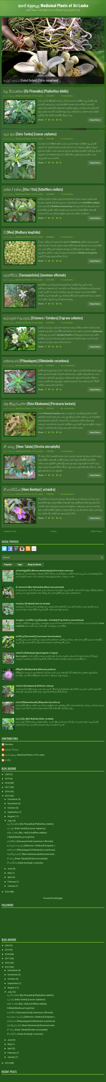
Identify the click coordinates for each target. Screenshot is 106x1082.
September (13, 812)
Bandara (9, 744)
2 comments (67, 194)
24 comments (67, 494)
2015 (7, 796)
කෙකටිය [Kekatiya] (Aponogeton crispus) (37, 653)
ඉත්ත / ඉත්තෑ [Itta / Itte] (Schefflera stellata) (33, 189)
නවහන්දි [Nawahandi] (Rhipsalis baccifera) (38, 702)
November (13, 803)
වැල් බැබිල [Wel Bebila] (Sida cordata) (34, 719)
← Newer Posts (9, 531)
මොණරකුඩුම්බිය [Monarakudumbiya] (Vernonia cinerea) (44, 570)
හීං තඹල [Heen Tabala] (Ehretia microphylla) (31, 446)
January (11, 886)
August (11, 816)
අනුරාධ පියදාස (11, 749)
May (10, 873)
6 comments (67, 237)
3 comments (67, 138)
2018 (7, 783)
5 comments (67, 96)
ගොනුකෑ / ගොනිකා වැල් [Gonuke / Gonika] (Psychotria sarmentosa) (50, 620)
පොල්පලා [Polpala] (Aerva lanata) (33, 603)
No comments (67, 365)
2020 (7, 774)
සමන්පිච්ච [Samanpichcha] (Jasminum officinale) (34, 275)
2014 (7, 891)
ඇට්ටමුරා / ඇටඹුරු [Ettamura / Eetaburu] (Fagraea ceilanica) (43, 318)
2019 (7, 778)
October (12, 808)
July (10, 820)
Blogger (58, 898)
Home (53, 531)
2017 (7, 787)
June (10, 868)
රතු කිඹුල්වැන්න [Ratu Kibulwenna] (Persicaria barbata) (39, 403)
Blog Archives (34, 564)
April (10, 877)
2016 (7, 791)
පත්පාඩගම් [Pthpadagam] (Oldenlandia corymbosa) (36, 360)
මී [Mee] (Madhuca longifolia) (21, 232)
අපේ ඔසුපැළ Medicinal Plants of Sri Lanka (53, 5)
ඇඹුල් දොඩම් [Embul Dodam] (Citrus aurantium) (31, 80)
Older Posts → (97, 531)
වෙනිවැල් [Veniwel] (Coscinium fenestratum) (38, 636)
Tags (20, 564)
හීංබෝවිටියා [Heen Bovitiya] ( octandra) (29, 489)
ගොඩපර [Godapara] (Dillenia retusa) (34, 686)
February (12, 881)
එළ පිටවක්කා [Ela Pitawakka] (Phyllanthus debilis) (35, 91)
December (13, 799)
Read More (95, 120)
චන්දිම (8, 760)
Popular (8, 564)
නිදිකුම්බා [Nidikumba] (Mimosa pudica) (36, 669)
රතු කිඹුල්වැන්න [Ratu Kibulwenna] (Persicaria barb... (31, 854)
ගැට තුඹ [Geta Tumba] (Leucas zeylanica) (29, 134)
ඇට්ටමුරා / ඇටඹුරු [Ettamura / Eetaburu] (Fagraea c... (31, 845)
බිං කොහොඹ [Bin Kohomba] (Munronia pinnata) (40, 587)
